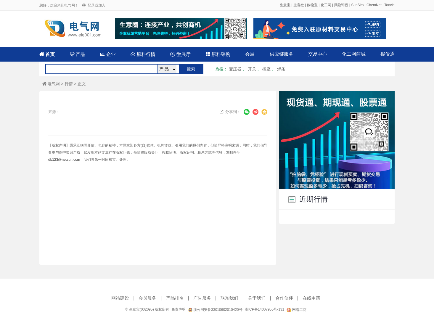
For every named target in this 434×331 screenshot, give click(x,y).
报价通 (387, 54)
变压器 (235, 69)
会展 (250, 54)
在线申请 (311, 298)
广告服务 (202, 298)
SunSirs (357, 5)
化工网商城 (354, 54)
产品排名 (175, 298)
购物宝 (312, 5)
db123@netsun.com (64, 160)
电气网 (51, 83)
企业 (107, 54)
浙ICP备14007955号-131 (264, 309)
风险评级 (341, 5)
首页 (47, 54)
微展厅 (180, 54)
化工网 (326, 5)
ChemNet (374, 5)
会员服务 (147, 298)
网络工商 (296, 310)
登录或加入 (96, 5)
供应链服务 (281, 54)
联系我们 (229, 298)
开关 (252, 69)
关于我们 (257, 298)
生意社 (298, 5)
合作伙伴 (284, 298)
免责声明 (178, 309)
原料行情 (143, 54)
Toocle (389, 5)
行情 (69, 83)
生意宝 (285, 5)
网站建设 (120, 298)
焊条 (281, 69)
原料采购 (217, 54)
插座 (266, 69)
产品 (77, 54)
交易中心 (317, 54)
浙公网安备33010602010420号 (215, 310)
